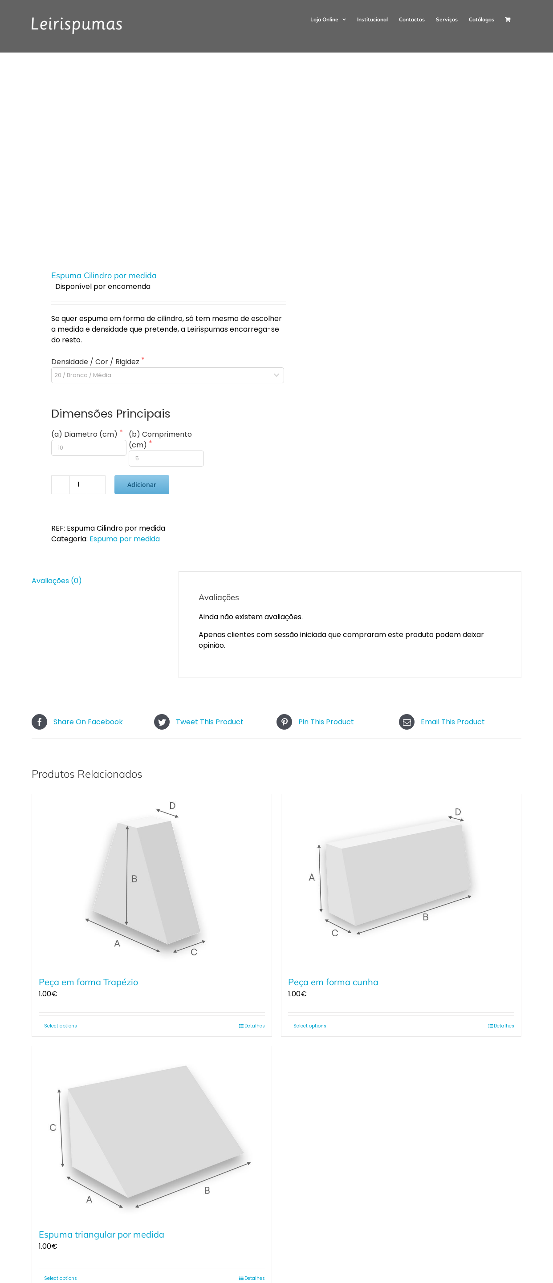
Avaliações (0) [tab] (57, 581)
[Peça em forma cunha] (401, 880)
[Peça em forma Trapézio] (152, 880)
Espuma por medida (124, 539)
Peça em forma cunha (333, 981)
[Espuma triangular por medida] (152, 1132)
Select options (60, 1026)
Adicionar (141, 484)
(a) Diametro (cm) (85, 434)
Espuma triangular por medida (101, 1234)
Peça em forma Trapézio (88, 981)
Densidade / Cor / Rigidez (96, 362)
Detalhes (254, 1026)
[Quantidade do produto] (78, 485)
